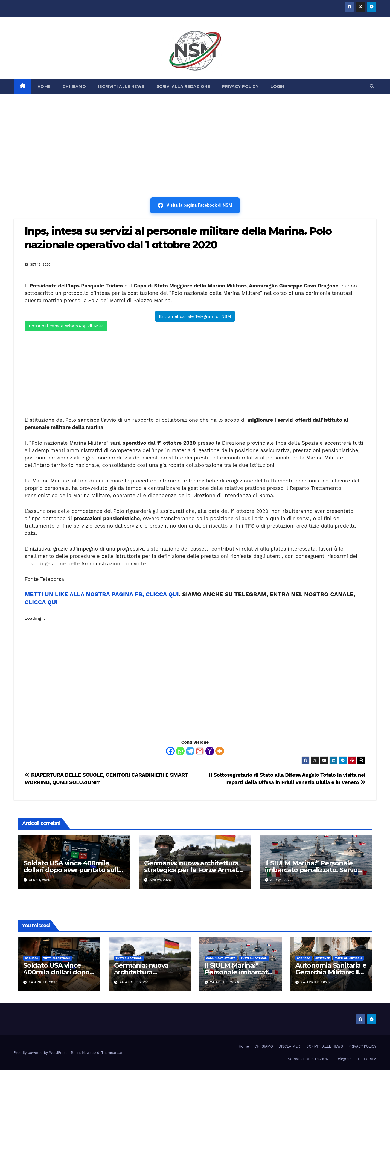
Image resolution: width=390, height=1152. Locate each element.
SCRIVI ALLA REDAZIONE (183, 86)
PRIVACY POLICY (240, 86)
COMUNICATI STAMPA (220, 957)
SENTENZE (322, 957)
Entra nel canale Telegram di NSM (195, 316)
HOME (44, 86)
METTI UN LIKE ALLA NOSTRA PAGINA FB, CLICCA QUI (102, 594)
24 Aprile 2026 (43, 982)
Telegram (344, 1059)
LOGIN (277, 86)
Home (244, 1046)
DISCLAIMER (289, 1046)
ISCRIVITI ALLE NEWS (121, 86)
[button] (372, 86)
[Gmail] (200, 751)
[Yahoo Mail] (209, 751)
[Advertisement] (195, 134)
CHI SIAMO (74, 86)
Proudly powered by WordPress (41, 1053)
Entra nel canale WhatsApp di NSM (66, 325)
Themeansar (112, 1053)
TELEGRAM (366, 1059)
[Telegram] (190, 751)
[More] (219, 751)
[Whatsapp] (180, 751)
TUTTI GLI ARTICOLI (56, 957)
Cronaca (31, 957)
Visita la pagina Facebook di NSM (195, 205)
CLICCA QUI (41, 602)
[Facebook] (170, 751)
